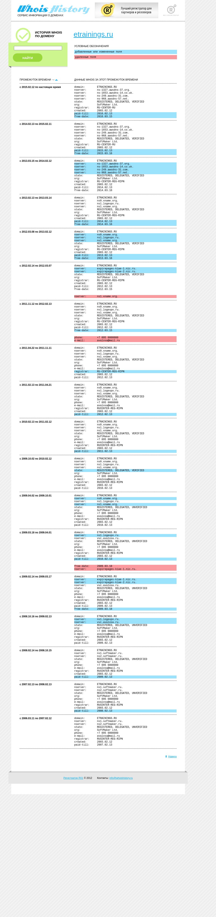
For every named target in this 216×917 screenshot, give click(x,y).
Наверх (171, 879)
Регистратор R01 (73, 900)
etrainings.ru (93, 34)
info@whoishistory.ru (121, 900)
